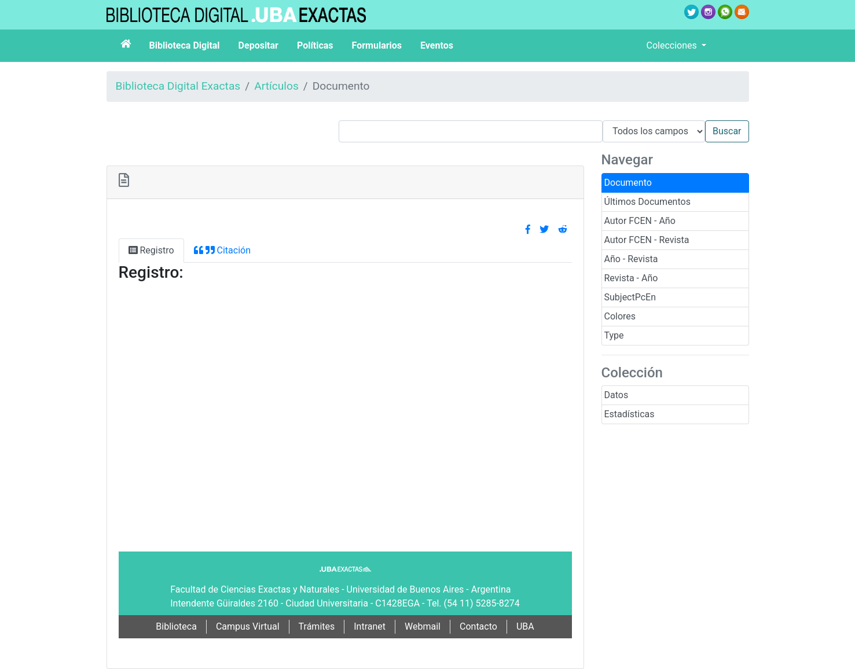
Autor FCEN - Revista (646, 239)
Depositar (258, 45)
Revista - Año (631, 278)
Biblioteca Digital (184, 45)
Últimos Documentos (647, 201)
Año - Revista (631, 258)
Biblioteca (176, 626)
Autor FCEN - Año (640, 220)
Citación (222, 250)
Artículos (276, 86)
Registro (151, 250)
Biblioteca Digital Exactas (178, 86)
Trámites (317, 626)
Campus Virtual (248, 626)
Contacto (478, 626)
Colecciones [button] (673, 45)
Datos (616, 394)
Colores (620, 316)
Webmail (423, 626)
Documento (628, 182)
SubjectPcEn (630, 297)
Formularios (377, 45)
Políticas (315, 45)
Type (614, 335)
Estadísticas (629, 414)
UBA (525, 626)
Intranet (370, 626)
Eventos (436, 45)
